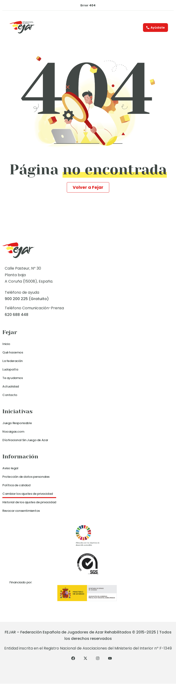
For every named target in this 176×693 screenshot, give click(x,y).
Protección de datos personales (26, 476)
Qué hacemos (12, 352)
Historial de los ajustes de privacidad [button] (29, 502)
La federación (12, 361)
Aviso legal (10, 468)
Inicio (6, 344)
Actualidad (10, 386)
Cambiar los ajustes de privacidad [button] (27, 493)
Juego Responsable (17, 423)
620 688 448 (16, 314)
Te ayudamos (12, 378)
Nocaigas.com (13, 431)
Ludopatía (10, 369)
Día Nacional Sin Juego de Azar (25, 440)
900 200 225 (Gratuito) (27, 298)
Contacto (9, 395)
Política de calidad (16, 485)
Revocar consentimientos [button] (21, 510)
